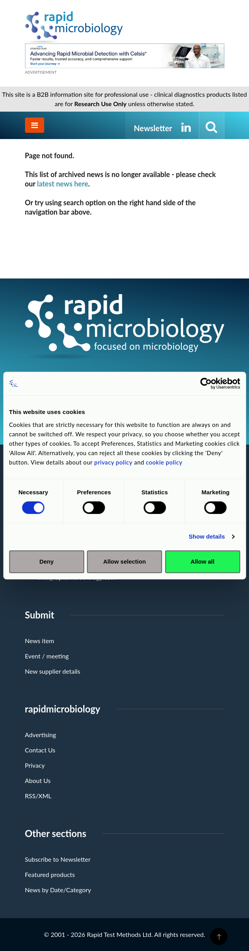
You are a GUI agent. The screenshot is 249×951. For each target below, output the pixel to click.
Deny (46, 561)
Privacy (35, 765)
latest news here (62, 183)
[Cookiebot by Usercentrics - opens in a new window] (206, 383)
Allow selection (124, 561)
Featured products (50, 874)
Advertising (40, 734)
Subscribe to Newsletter (58, 859)
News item (39, 640)
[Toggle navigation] (34, 125)
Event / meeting (47, 656)
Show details (207, 536)
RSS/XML (38, 795)
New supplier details (53, 671)
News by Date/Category (58, 889)
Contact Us (40, 750)
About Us (38, 780)
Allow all (203, 561)
